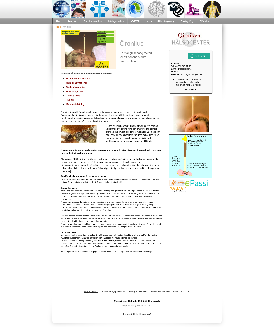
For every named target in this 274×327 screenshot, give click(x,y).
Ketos (58, 27)
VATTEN (135, 21)
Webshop (205, 21)
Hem (58, 21)
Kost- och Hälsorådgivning (160, 21)
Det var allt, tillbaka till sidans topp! (137, 314)
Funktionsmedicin (92, 21)
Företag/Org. (187, 21)
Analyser (72, 21)
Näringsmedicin (116, 21)
